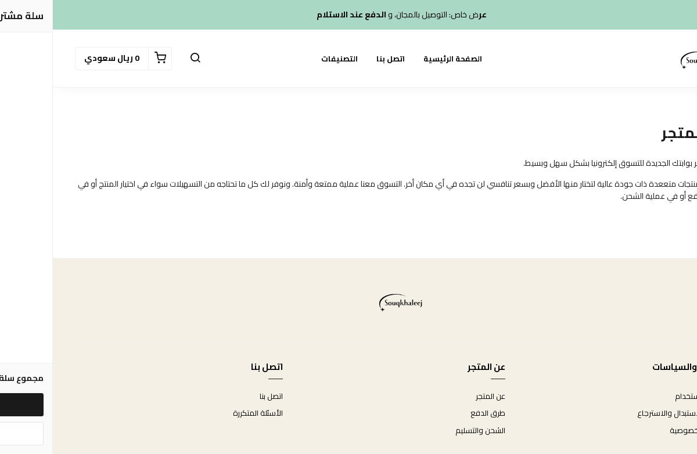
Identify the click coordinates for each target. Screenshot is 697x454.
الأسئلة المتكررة (205, 413)
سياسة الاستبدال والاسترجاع (629, 413)
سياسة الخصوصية (646, 431)
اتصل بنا (338, 59)
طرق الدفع (435, 413)
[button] (142, 58)
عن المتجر (437, 396)
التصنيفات (286, 59)
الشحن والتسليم (427, 431)
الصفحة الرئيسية (400, 59)
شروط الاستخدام (648, 396)
